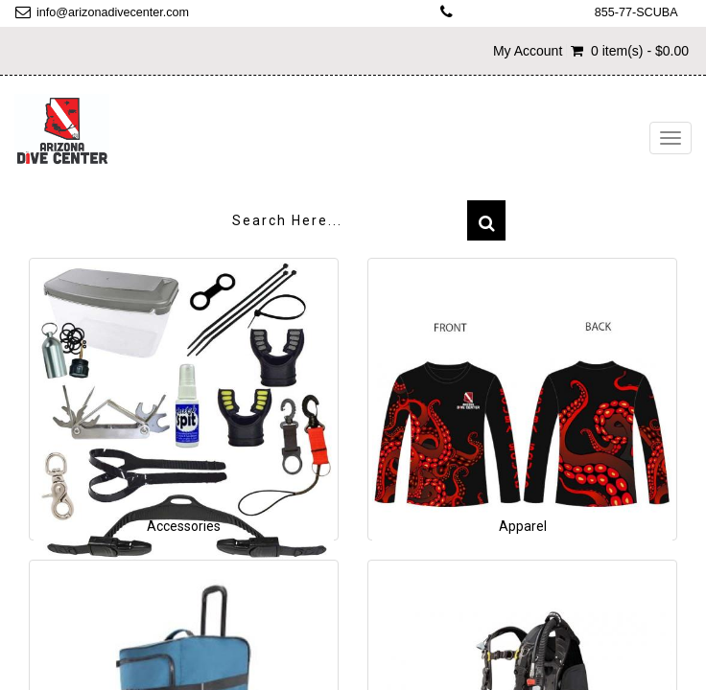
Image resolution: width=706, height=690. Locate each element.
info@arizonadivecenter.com (112, 12)
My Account (527, 51)
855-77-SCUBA (636, 12)
